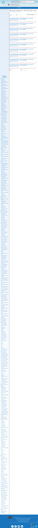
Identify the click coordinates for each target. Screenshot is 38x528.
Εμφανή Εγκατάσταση (4, 215)
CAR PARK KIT (3, 379)
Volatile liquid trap (3, 133)
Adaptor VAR (3, 467)
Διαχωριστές (2, 78)
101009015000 (18, 50)
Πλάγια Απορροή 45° (4, 360)
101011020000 (18, 60)
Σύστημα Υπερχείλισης (4, 382)
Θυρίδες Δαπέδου (3, 503)
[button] (18, 8)
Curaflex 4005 (3, 444)
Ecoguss (2, 123)
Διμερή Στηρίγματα (4, 272)
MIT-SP (2, 329)
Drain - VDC (3, 463)
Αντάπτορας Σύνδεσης (4, 378)
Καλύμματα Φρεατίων (4, 494)
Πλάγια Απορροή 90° (4, 356)
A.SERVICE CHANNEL (4, 412)
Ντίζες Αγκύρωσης (3, 335)
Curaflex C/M (3, 422)
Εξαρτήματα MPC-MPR (4, 286)
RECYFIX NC (3, 407)
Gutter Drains (3, 145)
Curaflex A (34, 10)
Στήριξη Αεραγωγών (4, 295)
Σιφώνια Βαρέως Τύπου (4, 122)
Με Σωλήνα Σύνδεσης (4, 354)
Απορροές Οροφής (3, 146)
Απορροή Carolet (3, 371)
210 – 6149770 (20, 519)
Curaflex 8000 (3, 445)
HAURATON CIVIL (4, 400)
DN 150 (2, 452)
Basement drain (3, 136)
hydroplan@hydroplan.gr (14, 4)
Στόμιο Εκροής (3, 383)
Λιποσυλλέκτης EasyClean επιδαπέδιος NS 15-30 (4, 88)
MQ (1, 343)
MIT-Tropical (3, 333)
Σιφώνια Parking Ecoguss (4, 140)
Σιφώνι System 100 (4, 115)
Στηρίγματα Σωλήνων (4, 310)
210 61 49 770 (16, 1)
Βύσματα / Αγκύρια (3, 319)
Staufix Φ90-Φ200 (3, 223)
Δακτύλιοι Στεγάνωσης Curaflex (28, 10)
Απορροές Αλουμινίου (4, 350)
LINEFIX (2, 399)
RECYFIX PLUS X (4, 406)
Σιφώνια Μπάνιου (3, 114)
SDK (2, 347)
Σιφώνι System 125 (4, 116)
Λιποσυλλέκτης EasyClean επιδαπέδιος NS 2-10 (4, 85)
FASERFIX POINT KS (4, 411)
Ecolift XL (2, 205)
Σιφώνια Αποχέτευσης (4, 113)
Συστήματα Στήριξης (3, 266)
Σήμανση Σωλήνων (3, 320)
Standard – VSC (3, 456)
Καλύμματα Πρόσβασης (4, 495)
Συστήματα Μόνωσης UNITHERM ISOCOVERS (4, 512)
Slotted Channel (3, 392)
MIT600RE (2, 328)
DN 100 (2, 449)
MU (1, 344)
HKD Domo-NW (3, 430)
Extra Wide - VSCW (4, 461)
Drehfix (2, 132)
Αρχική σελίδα (13, 10)
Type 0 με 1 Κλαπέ (3, 237)
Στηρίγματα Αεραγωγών (4, 277)
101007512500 (18, 40)
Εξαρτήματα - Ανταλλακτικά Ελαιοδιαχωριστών (3, 104)
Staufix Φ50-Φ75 (3, 245)
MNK (2, 342)
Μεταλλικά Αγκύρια (3, 322)
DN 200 (2, 453)
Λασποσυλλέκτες (3, 106)
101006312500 (18, 34)
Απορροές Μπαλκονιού (4, 363)
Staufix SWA (3, 218)
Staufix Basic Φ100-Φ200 (4, 236)
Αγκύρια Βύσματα (3, 321)
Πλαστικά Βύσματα (3, 340)
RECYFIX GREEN (4, 398)
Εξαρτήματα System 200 (4, 137)
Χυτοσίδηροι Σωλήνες (4, 482)
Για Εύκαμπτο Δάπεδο (4, 498)
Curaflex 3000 (3, 441)
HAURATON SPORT (4, 413)
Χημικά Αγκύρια (3, 327)
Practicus (2, 124)
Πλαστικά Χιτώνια (3, 336)
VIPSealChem (3, 477)
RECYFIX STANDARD (4, 391)
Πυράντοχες (3, 504)
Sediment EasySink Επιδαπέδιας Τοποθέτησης (4, 109)
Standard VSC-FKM (4, 478)
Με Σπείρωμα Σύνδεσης (4, 355)
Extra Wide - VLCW (4, 462)
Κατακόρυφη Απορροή (4, 353)
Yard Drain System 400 (4, 144)
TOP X (2, 393)
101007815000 (18, 45)
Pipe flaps (2, 252)
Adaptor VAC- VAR (3, 464)
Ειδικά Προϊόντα (3, 348)
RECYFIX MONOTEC (4, 408)
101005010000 (18, 24)
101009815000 (18, 55)
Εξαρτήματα (2, 375)
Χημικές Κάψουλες (4, 334)
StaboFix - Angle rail (4, 287)
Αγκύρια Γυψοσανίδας (4, 349)
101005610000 (18, 29)
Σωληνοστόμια (3, 259)
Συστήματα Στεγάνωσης (19, 10)
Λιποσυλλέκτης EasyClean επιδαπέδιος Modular (4, 82)
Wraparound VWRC (4, 468)
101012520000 (18, 65)
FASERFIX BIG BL (4, 405)
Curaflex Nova (3, 426)
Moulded (2, 471)
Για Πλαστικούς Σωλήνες (4, 436)
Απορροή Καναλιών (3, 370)
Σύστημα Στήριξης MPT (4, 294)
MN (1, 341)
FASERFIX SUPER (4, 401)
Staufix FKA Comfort (4, 212)
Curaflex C (2, 421)
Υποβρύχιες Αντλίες (3, 182)
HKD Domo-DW (3, 429)
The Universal (3, 131)
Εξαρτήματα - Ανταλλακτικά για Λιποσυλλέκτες (3, 93)
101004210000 (18, 19)
